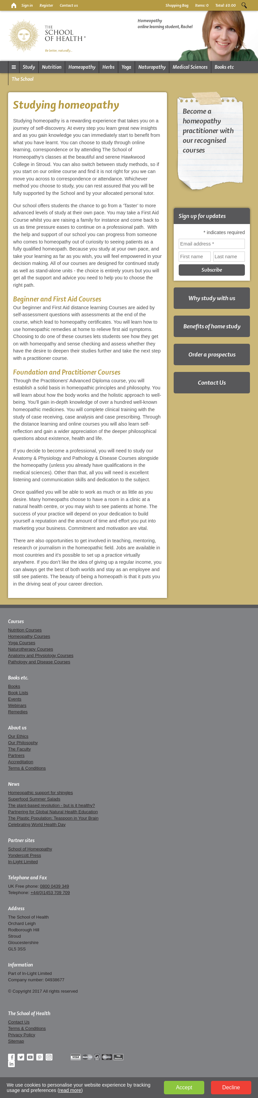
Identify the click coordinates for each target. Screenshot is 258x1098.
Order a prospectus (211, 354)
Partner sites (21, 840)
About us (17, 727)
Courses (16, 621)
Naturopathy (152, 67)
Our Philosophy (23, 742)
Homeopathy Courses (29, 636)
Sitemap (16, 1041)
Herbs (108, 67)
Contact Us (212, 382)
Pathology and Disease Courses (39, 661)
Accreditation (20, 761)
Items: (202, 5)
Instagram (49, 1057)
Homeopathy (82, 67)
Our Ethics (18, 736)
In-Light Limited (23, 861)
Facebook (11, 1057)
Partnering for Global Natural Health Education (53, 811)
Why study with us (211, 298)
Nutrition (51, 67)
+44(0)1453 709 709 (50, 892)
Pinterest (39, 1057)
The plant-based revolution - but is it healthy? (51, 805)
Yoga (126, 67)
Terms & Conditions (27, 768)
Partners (16, 755)
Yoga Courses (21, 642)
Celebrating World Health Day (37, 824)
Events (15, 699)
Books (14, 686)
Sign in (27, 5)
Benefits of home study (212, 326)
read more (70, 1090)
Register (46, 5)
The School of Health (29, 1013)
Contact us (69, 5)
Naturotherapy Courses (30, 649)
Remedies (18, 711)
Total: (225, 5)
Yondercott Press (24, 855)
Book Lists (18, 692)
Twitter (20, 1057)
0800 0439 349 (54, 886)
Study (29, 67)
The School (23, 79)
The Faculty (19, 749)
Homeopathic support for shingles (40, 792)
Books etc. (18, 677)
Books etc (224, 67)
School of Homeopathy (30, 849)
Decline (231, 1087)
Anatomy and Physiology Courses (40, 655)
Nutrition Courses (25, 630)
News (13, 784)
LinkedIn (11, 1063)
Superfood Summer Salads (34, 799)
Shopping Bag (177, 5)
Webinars (17, 705)
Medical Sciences (190, 67)
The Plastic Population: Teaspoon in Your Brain (53, 818)
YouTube (30, 1057)
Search (244, 5)
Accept (184, 1087)
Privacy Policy (21, 1034)
